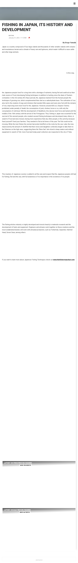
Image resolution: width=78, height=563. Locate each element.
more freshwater (25, 465)
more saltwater (25, 512)
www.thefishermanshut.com (64, 260)
